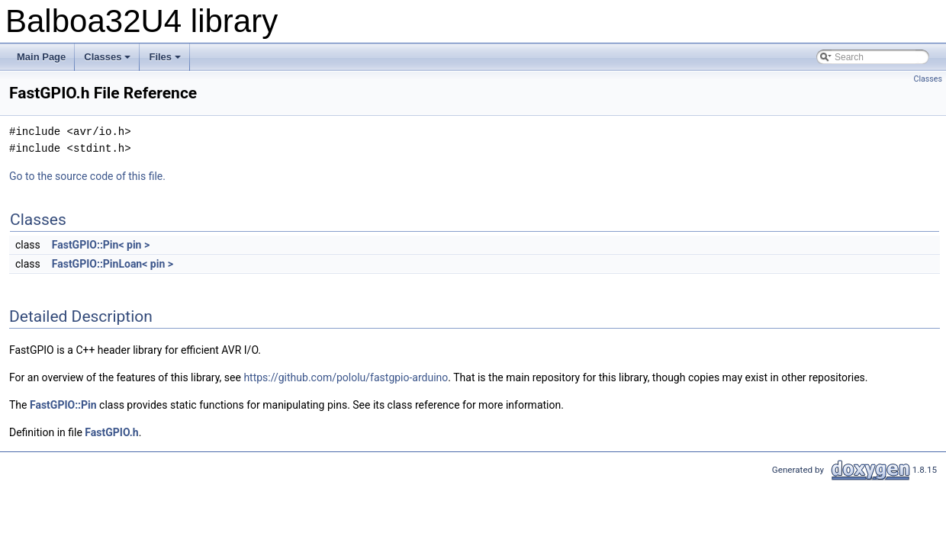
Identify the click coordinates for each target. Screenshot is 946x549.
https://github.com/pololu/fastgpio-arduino (345, 377)
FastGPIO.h (111, 432)
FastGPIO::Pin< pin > (101, 245)
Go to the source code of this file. (87, 176)
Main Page (41, 57)
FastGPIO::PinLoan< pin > (112, 264)
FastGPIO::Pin (63, 405)
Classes (108, 61)
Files (166, 61)
